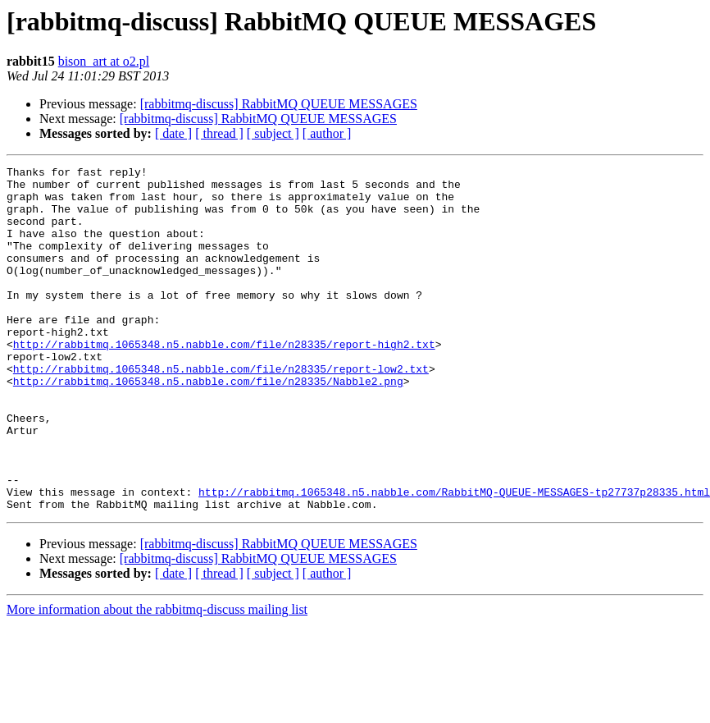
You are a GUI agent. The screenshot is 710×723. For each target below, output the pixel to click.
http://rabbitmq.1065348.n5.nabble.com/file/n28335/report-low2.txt (221, 410)
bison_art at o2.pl (104, 61)
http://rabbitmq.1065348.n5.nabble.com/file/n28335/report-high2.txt (224, 380)
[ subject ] (273, 133)
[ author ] (327, 133)
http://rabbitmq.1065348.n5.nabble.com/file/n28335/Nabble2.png (208, 425)
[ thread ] (219, 133)
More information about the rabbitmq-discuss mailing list (157, 678)
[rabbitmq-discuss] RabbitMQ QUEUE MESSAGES (278, 104)
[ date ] (173, 133)
